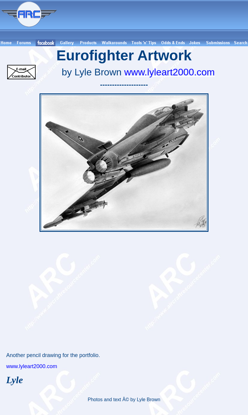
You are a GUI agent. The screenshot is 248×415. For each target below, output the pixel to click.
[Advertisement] (153, 19)
